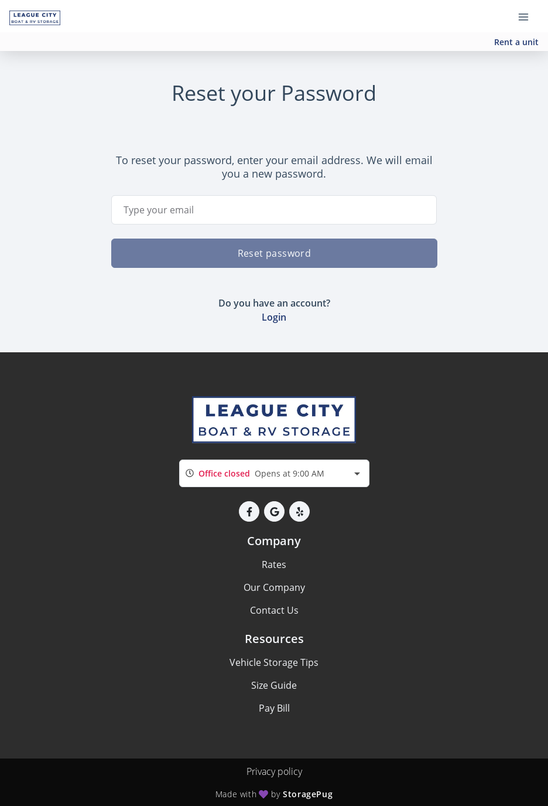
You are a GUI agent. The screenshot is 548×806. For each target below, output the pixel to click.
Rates (274, 564)
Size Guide (274, 685)
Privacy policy (274, 771)
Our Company (274, 587)
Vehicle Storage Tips (274, 662)
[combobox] (274, 473)
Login (274, 317)
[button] (249, 511)
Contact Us (274, 610)
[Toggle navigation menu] (528, 16)
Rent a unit (516, 41)
